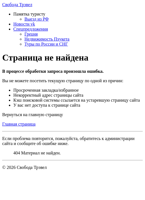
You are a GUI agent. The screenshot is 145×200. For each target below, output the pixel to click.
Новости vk (24, 24)
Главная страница (19, 124)
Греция (31, 34)
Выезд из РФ (36, 19)
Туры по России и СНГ (46, 44)
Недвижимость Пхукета (46, 39)
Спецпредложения (30, 29)
